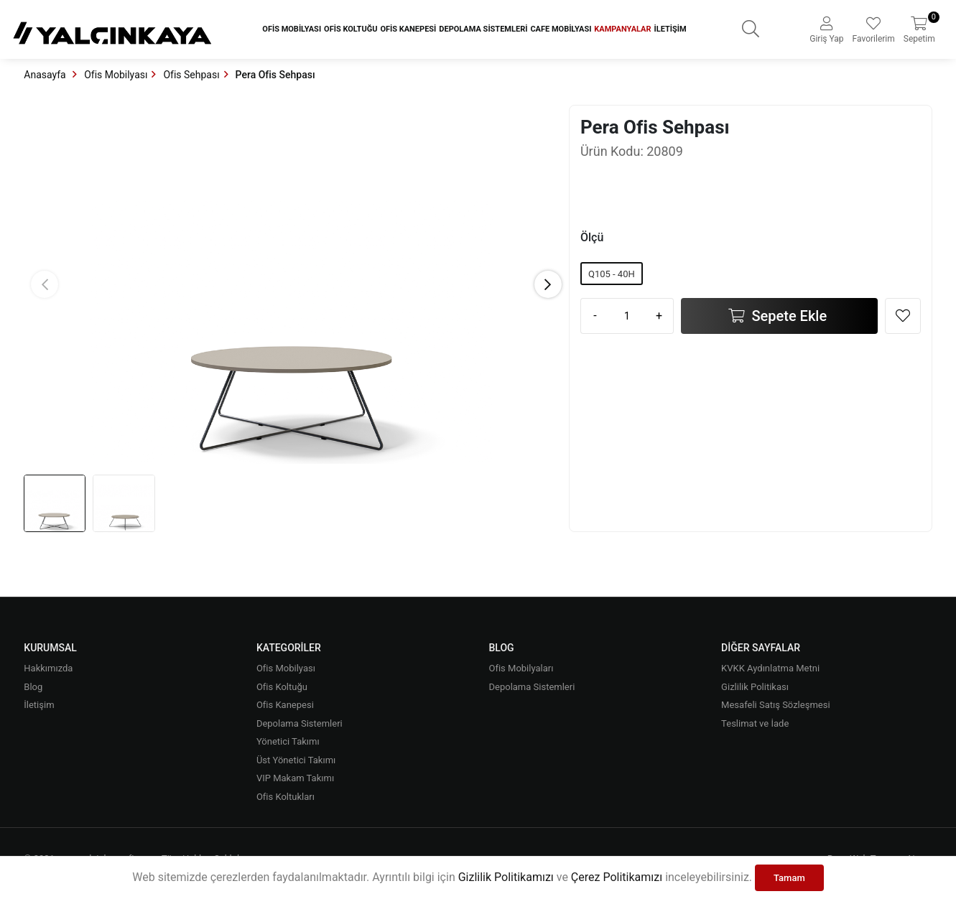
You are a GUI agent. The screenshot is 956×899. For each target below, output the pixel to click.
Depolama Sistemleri (483, 29)
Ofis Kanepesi (408, 29)
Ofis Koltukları (285, 796)
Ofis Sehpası (191, 74)
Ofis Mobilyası (291, 29)
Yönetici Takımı (288, 741)
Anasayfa (46, 74)
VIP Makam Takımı (295, 778)
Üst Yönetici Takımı (295, 760)
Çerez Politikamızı (616, 877)
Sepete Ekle (787, 316)
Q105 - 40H (611, 274)
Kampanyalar (622, 29)
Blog (33, 686)
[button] (548, 284)
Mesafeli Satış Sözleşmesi (775, 704)
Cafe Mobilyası (560, 29)
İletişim (670, 29)
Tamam (789, 877)
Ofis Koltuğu (350, 29)
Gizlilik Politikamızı (506, 877)
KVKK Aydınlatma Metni (770, 668)
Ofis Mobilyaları (521, 668)
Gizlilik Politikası (755, 686)
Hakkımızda (48, 668)
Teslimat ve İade (755, 723)
